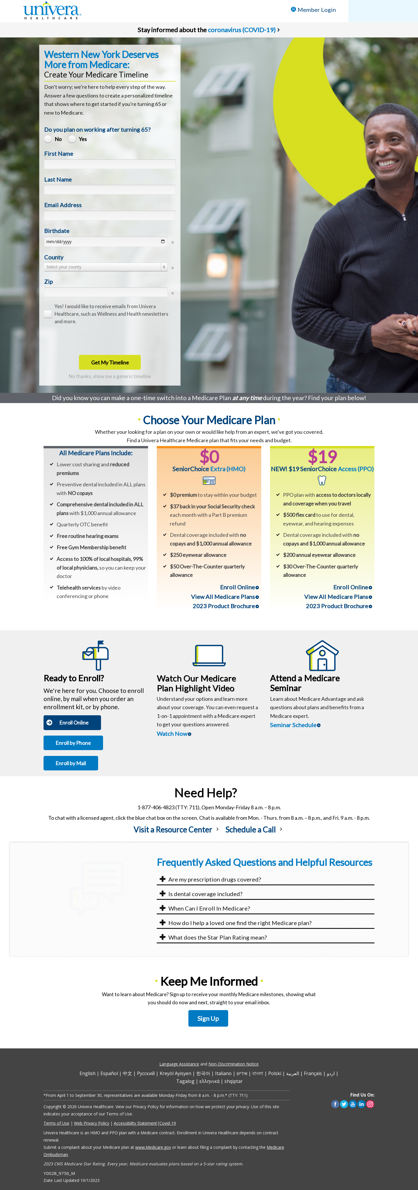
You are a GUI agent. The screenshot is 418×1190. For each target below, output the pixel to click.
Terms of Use (56, 1123)
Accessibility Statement (135, 1123)
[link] (177, 834)
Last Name (58, 179)
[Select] (105, 267)
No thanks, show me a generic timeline (110, 376)
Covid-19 (167, 1123)
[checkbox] (108, 314)
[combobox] (105, 267)
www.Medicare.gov (153, 1147)
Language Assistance (179, 1064)
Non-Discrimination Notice (233, 1064)
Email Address (63, 204)
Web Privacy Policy (91, 1123)
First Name (58, 153)
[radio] (54, 139)
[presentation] (88, 339)
